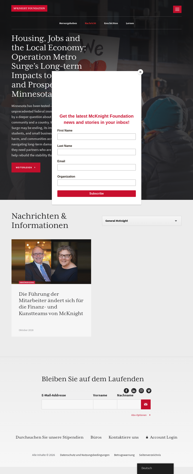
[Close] (140, 72)
